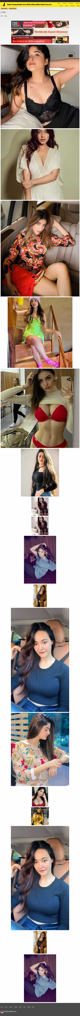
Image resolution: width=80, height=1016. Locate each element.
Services (71, 3)
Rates (61, 6)
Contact (72, 6)
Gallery (77, 3)
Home (59, 3)
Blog (78, 6)
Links (66, 6)
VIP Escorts (4, 8)
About (64, 3)
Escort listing (12, 8)
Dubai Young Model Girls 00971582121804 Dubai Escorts (29, 4)
